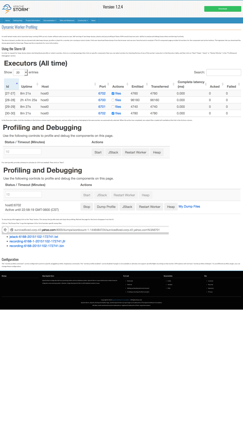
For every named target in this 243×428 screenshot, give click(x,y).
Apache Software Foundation (121, 300)
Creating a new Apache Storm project (138, 292)
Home (7, 20)
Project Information (33, 20)
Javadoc (170, 284)
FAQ (169, 288)
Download (223, 9)
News (93, 20)
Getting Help (17, 20)
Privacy (210, 292)
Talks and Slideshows (67, 20)
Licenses (210, 281)
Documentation (50, 20)
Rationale (130, 281)
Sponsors (211, 288)
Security (210, 284)
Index (169, 281)
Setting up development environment (138, 288)
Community (83, 20)
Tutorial (129, 284)
